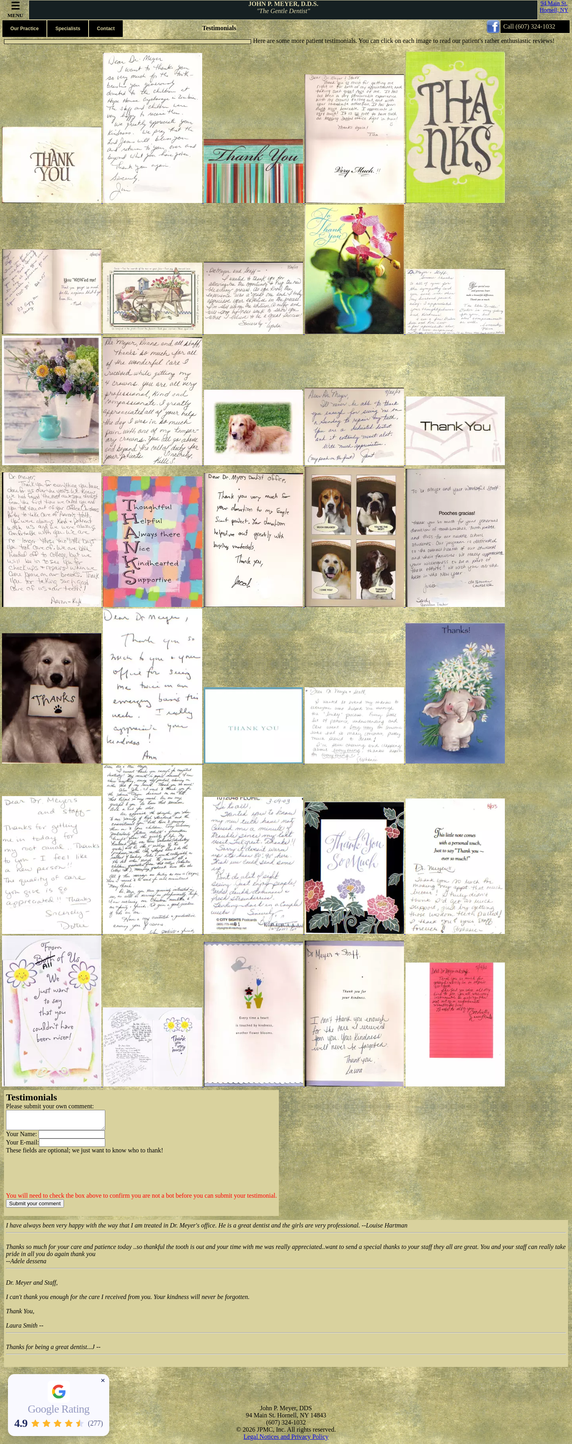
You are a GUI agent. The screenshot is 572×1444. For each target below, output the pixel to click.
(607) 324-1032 (535, 26)
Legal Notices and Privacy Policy (286, 1440)
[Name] (72, 1138)
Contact (106, 28)
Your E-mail (21, 1145)
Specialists (67, 28)
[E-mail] (72, 1146)
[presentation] (66, 1180)
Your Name (20, 1137)
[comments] (55, 1122)
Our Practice (24, 28)
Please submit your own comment (49, 1106)
